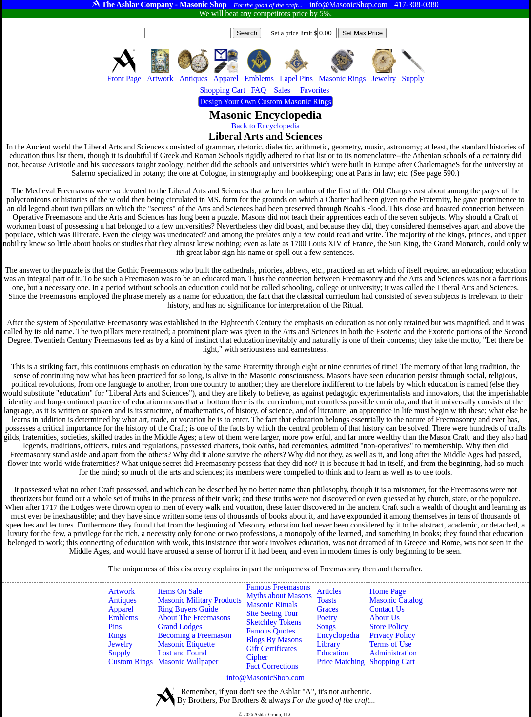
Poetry (327, 617)
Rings (117, 635)
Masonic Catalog (396, 600)
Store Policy (388, 626)
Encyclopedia (338, 635)
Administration (393, 653)
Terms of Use (390, 644)
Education (332, 653)
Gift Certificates (271, 648)
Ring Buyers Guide (188, 609)
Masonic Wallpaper (188, 661)
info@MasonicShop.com (265, 678)
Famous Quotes (270, 631)
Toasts (327, 600)
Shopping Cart (392, 661)
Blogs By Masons (274, 639)
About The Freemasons (194, 617)
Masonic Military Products (200, 600)
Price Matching (341, 661)
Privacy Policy (392, 635)
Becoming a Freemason (194, 635)
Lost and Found (182, 653)
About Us (384, 617)
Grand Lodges (180, 626)
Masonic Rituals (271, 604)
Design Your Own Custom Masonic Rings (265, 101)
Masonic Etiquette (186, 644)
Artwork (121, 591)
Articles (329, 591)
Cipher (257, 657)
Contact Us (387, 609)
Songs (326, 626)
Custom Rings (130, 661)
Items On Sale (180, 591)
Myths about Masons (279, 595)
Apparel (121, 609)
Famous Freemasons (278, 587)
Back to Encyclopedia (265, 126)
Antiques (122, 600)
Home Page (387, 591)
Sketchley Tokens (274, 622)
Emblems (123, 617)
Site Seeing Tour (272, 613)
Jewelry (120, 644)
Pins (115, 626)
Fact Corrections (272, 666)
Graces (327, 609)
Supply (119, 653)
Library (328, 644)
